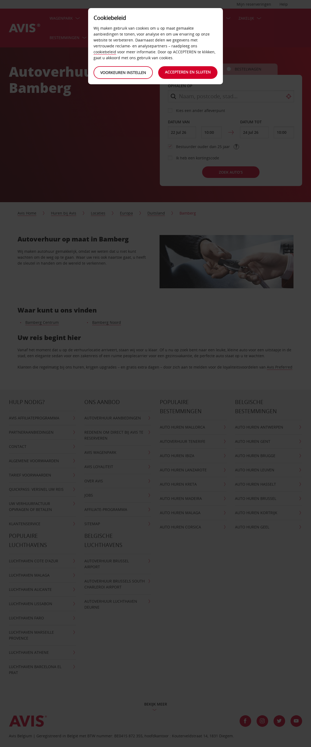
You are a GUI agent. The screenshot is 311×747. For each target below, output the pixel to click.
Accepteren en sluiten (188, 72)
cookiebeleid (105, 51)
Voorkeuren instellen (123, 72)
